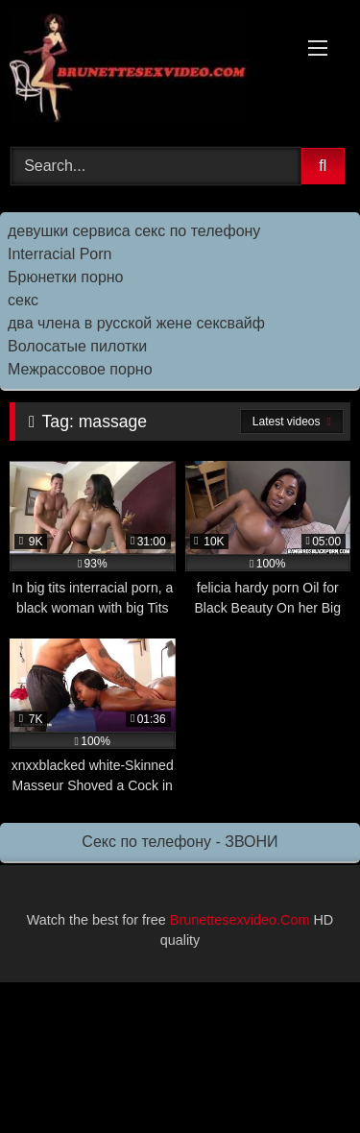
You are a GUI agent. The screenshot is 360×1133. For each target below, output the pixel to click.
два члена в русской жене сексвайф (136, 323)
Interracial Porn (60, 254)
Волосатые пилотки (77, 346)
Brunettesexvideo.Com (240, 920)
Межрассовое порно (80, 369)
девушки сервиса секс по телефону (134, 231)
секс (23, 300)
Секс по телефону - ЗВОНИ (179, 841)
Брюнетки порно (66, 277)
